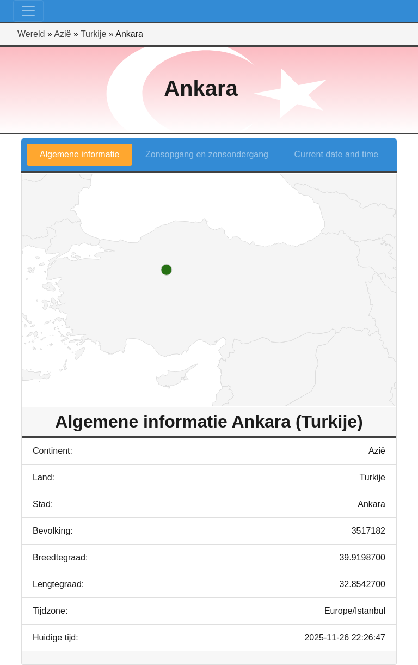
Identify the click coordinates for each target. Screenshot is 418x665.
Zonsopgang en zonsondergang (206, 154)
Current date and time (336, 154)
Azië (62, 34)
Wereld (31, 34)
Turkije (93, 34)
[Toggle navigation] (28, 11)
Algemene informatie (80, 154)
